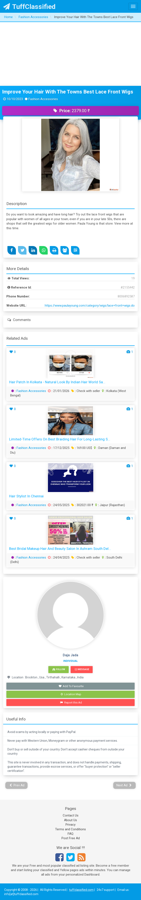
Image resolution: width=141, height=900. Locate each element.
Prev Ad (17, 785)
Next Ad (124, 785)
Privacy (70, 824)
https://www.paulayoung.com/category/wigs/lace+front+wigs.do (90, 305)
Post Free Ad (70, 838)
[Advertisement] (71, 54)
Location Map (71, 694)
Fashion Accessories (31, 391)
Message (82, 669)
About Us (70, 820)
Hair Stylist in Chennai (26, 496)
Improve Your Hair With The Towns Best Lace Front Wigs (67, 92)
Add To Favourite (71, 686)
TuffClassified (29, 7)
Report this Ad (71, 702)
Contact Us (70, 815)
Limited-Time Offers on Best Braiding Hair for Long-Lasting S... (59, 439)
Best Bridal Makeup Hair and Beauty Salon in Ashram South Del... (60, 548)
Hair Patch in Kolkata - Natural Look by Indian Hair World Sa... (57, 382)
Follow (59, 669)
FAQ (70, 834)
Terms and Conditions (70, 829)
